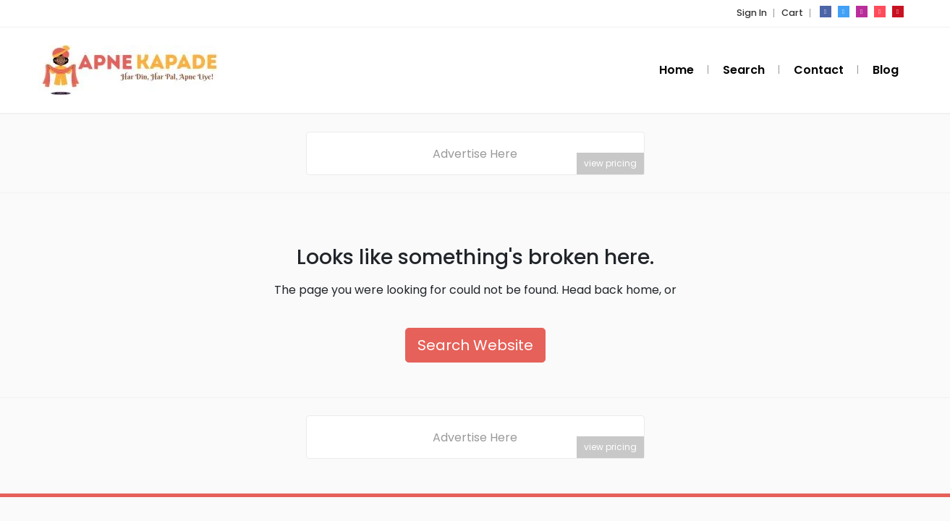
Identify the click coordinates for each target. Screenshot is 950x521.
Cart (792, 13)
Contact (819, 70)
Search (744, 70)
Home (676, 70)
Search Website (475, 345)
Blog (886, 70)
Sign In (752, 13)
